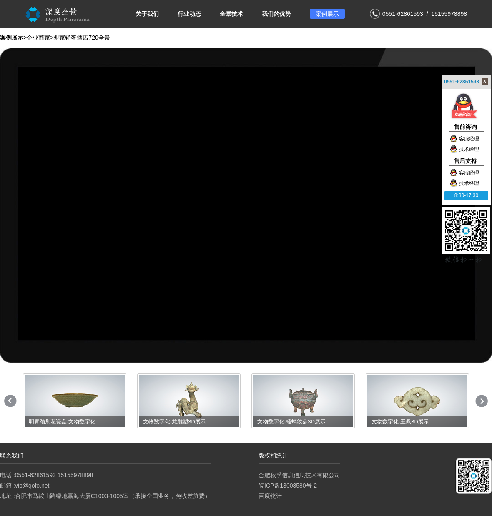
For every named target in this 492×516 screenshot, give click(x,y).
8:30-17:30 (466, 195)
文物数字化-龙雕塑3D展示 (174, 421)
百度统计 (270, 496)
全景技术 (231, 13)
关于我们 (147, 13)
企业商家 (38, 37)
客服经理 (464, 139)
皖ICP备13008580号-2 (288, 485)
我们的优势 (276, 13)
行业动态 (189, 13)
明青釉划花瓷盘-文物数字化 (62, 421)
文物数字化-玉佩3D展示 (400, 421)
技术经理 (464, 149)
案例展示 (327, 13)
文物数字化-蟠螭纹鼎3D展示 (291, 421)
